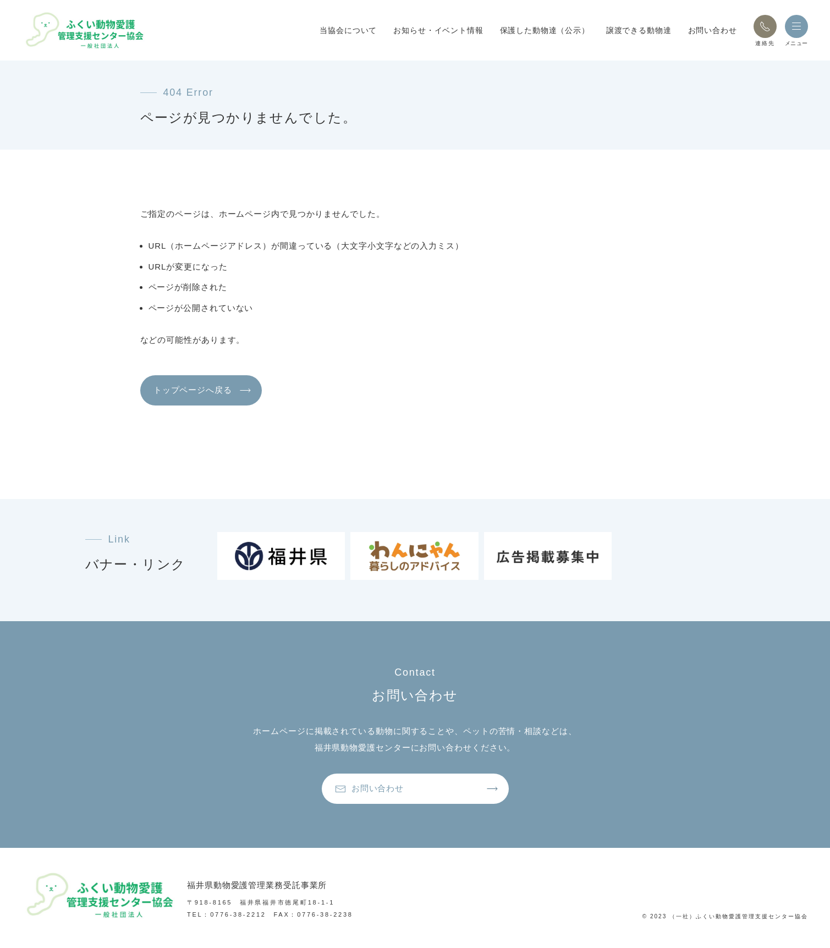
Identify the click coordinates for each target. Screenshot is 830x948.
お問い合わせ (712, 30)
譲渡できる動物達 (639, 30)
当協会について (348, 30)
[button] (765, 26)
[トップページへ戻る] (93, 30)
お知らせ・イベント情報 (438, 30)
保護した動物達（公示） (545, 30)
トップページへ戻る (196, 392)
